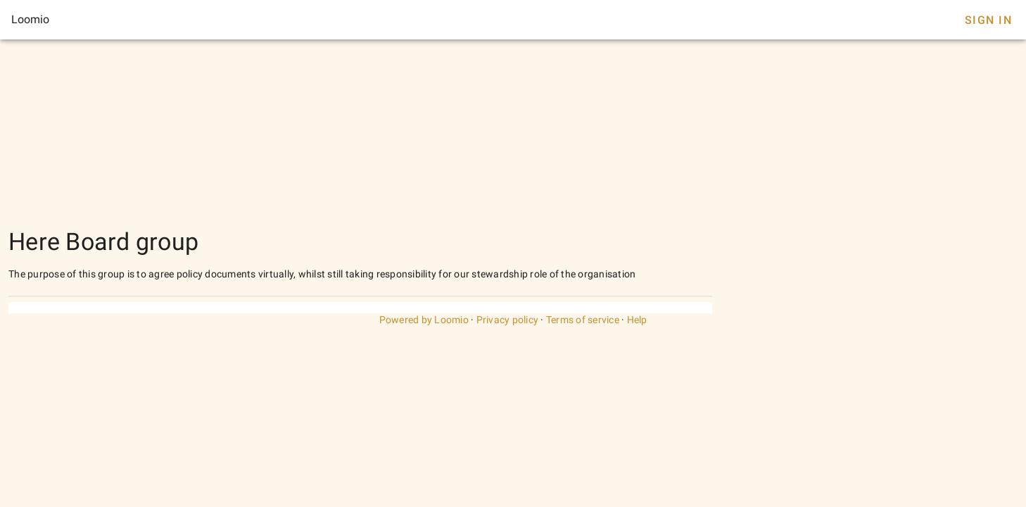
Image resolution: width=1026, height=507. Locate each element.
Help (637, 319)
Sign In (988, 20)
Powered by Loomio (424, 319)
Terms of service (582, 319)
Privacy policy (507, 319)
